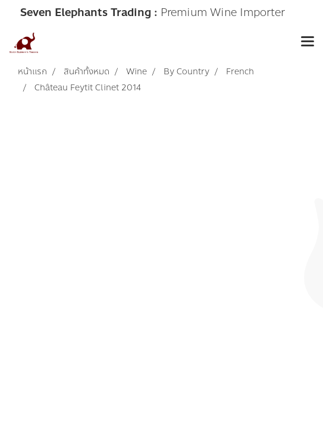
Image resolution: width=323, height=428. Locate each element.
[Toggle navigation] (307, 43)
